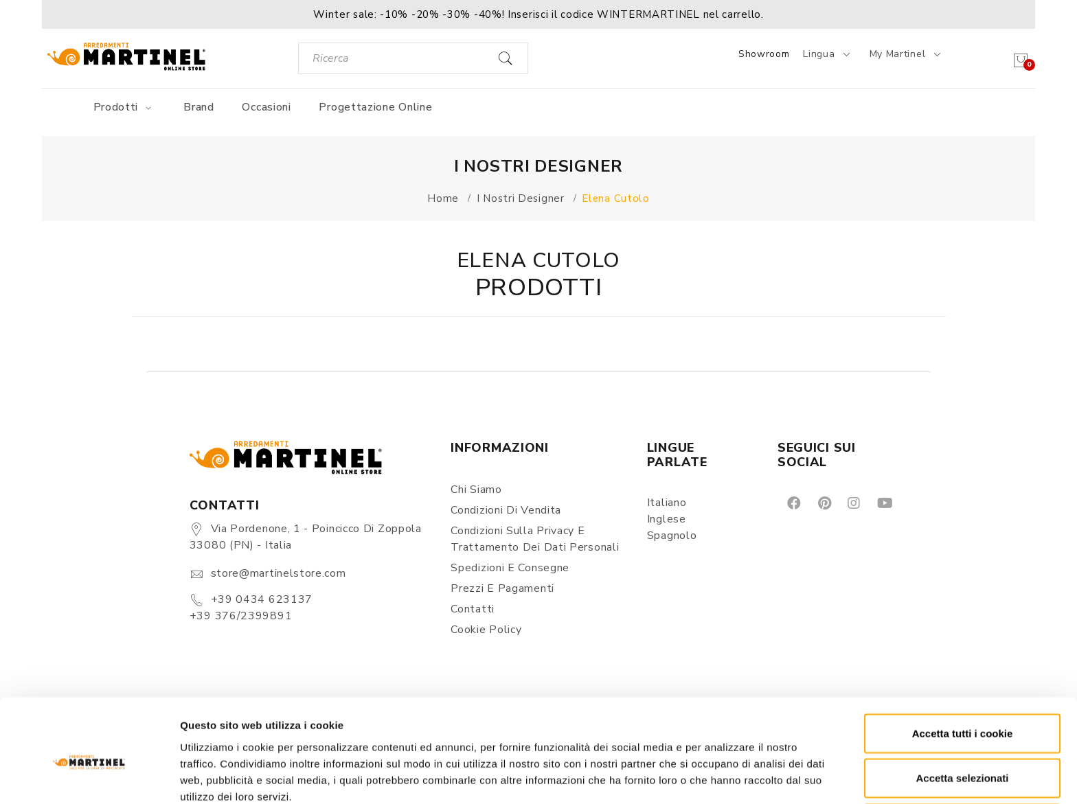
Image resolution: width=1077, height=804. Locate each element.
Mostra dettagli (722, 777)
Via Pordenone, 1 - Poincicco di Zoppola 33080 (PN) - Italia (306, 537)
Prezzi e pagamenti (502, 588)
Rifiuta (962, 759)
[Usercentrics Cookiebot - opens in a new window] (89, 777)
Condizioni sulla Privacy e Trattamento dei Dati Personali (535, 539)
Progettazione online (375, 107)
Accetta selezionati (962, 714)
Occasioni (266, 107)
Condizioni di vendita (506, 510)
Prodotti (124, 107)
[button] (538, 14)
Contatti (473, 609)
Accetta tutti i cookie (962, 669)
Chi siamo (476, 489)
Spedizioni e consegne (510, 567)
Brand (198, 107)
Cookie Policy (486, 629)
